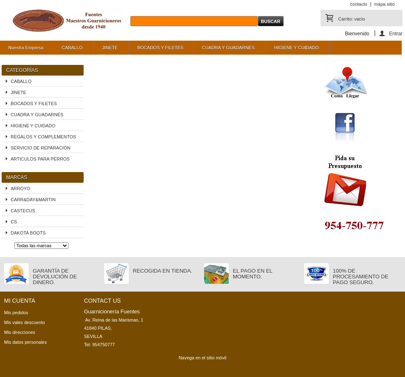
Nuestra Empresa (25, 47)
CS (14, 221)
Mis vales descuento (24, 322)
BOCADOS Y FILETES (160, 47)
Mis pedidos (16, 312)
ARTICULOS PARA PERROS (40, 158)
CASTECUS (23, 210)
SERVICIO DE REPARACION (41, 147)
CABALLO (71, 50)
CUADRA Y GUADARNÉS (226, 50)
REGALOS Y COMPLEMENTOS (43, 136)
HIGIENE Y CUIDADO (295, 50)
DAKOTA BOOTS (28, 232)
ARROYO (20, 188)
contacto (358, 4)
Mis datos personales (25, 342)
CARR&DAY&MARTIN (33, 199)
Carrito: (351, 18)
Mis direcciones (19, 332)
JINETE (109, 50)
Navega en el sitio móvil (202, 357)
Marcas (16, 177)
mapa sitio (384, 4)
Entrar (396, 33)
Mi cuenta (19, 300)
